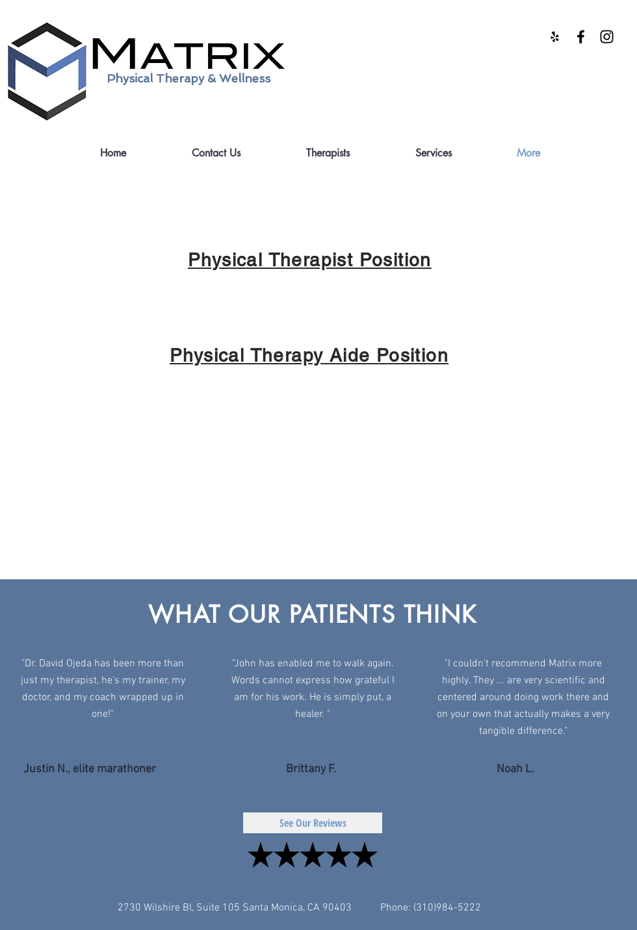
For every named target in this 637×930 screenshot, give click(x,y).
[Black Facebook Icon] (581, 36)
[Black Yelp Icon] (555, 36)
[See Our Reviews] (312, 822)
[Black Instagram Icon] (607, 36)
